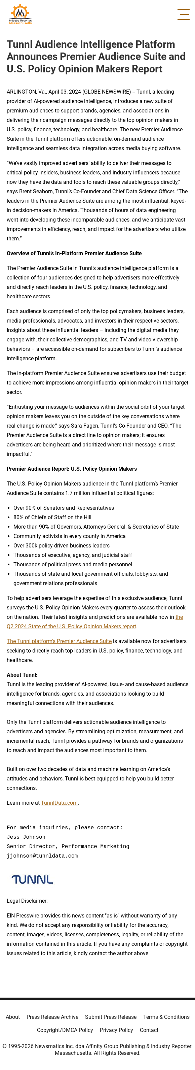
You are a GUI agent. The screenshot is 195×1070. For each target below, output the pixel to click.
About (13, 1017)
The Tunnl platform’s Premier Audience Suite (59, 641)
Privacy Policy (116, 1030)
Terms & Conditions (166, 1017)
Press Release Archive (52, 1017)
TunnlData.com (59, 803)
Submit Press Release (110, 1017)
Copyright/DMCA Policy (65, 1030)
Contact (149, 1030)
